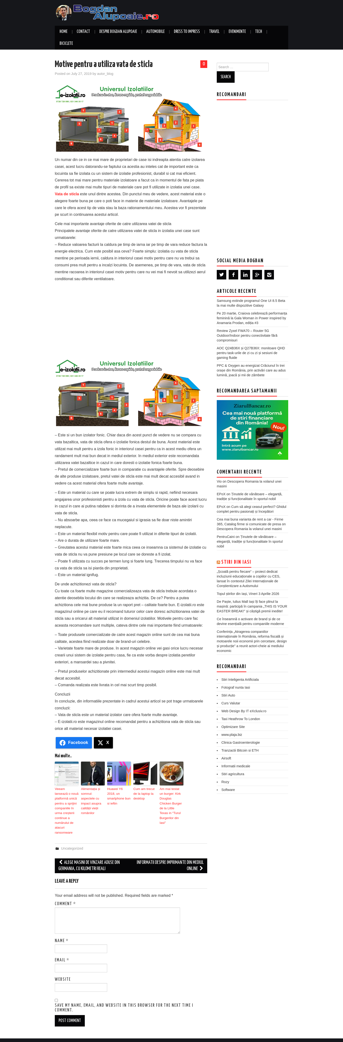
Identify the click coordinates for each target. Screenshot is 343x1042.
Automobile (155, 32)
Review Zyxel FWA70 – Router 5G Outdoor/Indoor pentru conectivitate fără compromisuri (247, 335)
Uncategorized (72, 839)
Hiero (264, 1035)
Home (63, 32)
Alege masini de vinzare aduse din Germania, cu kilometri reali (89, 856)
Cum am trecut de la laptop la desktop (144, 793)
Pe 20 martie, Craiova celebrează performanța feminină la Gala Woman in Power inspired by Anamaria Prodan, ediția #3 (252, 318)
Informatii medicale (235, 766)
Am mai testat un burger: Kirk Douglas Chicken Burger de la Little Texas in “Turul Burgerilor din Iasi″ (171, 799)
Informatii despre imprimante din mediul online (170, 856)
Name (62, 931)
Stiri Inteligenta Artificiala (240, 679)
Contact (83, 32)
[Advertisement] (131, 318)
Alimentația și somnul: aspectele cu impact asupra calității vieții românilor (92, 797)
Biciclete (66, 43)
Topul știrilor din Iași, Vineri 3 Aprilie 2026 (248, 594)
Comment (65, 894)
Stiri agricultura (232, 774)
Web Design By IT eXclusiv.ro (243, 711)
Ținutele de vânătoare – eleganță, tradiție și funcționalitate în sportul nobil (250, 541)
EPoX (221, 494)
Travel (214, 32)
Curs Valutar (230, 703)
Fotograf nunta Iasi (235, 687)
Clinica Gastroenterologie (240, 742)
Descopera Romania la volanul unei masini (249, 529)
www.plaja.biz (231, 735)
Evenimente (237, 32)
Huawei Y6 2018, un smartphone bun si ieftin (118, 793)
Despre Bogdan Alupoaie (118, 32)
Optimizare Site (233, 727)
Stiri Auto (228, 695)
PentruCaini (226, 537)
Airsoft (226, 758)
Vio (219, 481)
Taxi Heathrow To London (240, 719)
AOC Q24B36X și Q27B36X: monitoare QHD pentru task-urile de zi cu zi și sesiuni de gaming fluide (251, 353)
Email (62, 950)
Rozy (225, 782)
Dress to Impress (187, 32)
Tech (258, 32)
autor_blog (105, 74)
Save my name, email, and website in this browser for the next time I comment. (124, 998)
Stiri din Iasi (236, 562)
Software (228, 790)
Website (63, 969)
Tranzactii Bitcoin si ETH (239, 750)
